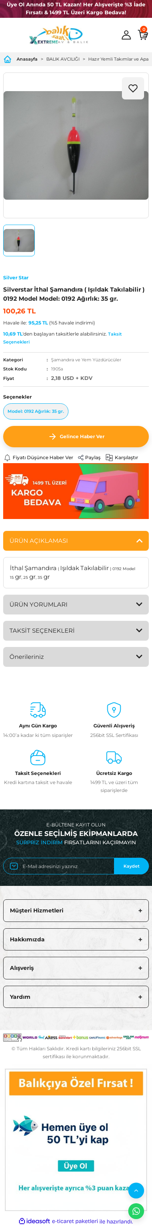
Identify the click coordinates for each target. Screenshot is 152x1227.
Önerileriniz (27, 656)
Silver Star (15, 278)
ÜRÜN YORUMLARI (39, 604)
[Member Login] (126, 35)
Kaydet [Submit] (132, 866)
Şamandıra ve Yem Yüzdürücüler (86, 360)
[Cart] (143, 35)
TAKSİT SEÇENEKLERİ (42, 630)
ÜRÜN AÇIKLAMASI (39, 540)
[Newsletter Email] (76, 866)
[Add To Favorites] (133, 88)
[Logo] (58, 35)
